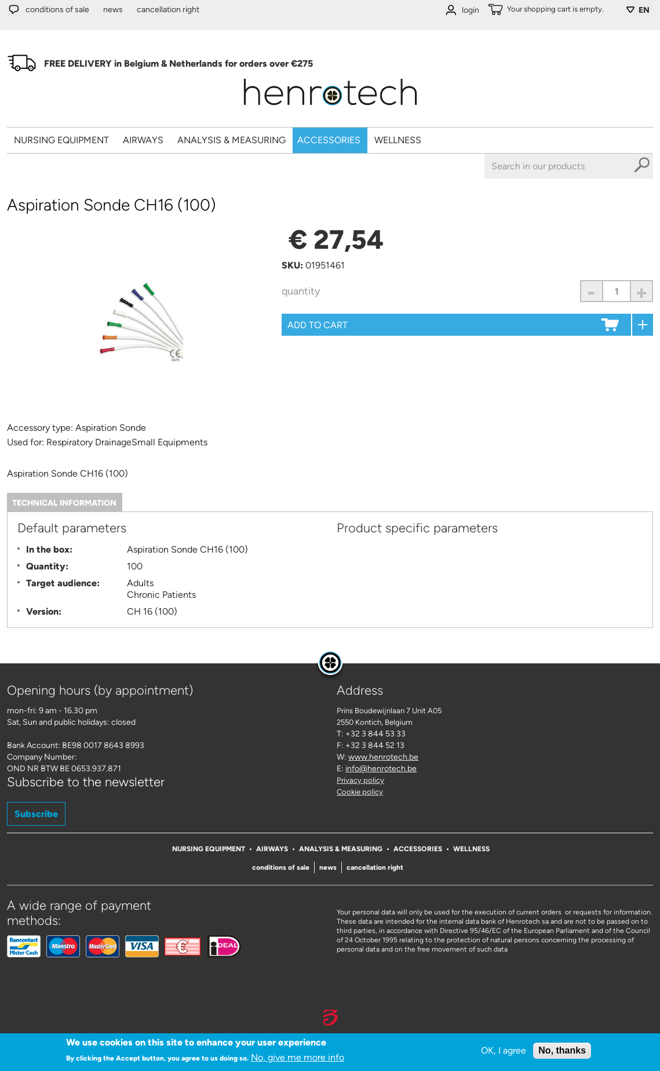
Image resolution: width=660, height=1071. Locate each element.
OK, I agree (503, 1052)
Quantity (301, 291)
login (470, 10)
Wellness (397, 140)
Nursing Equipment (61, 140)
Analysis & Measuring (231, 140)
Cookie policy (360, 791)
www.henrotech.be (383, 757)
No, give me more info (297, 1059)
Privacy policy (360, 780)
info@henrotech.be (381, 769)
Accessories (328, 140)
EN (644, 10)
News (113, 9)
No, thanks (562, 1053)
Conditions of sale (57, 9)
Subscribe (36, 813)
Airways (143, 140)
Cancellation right (168, 9)
